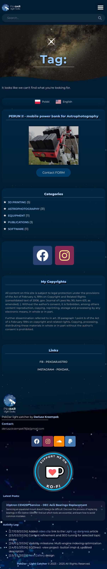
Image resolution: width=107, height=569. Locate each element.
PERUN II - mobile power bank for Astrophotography (53, 116)
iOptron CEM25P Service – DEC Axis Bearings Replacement (46, 505)
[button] (100, 7)
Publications (18, 222)
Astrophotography (24, 209)
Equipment (16, 215)
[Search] (100, 18)
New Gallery (37, 555)
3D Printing (17, 202)
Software (16, 229)
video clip (44, 531)
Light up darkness (77, 531)
